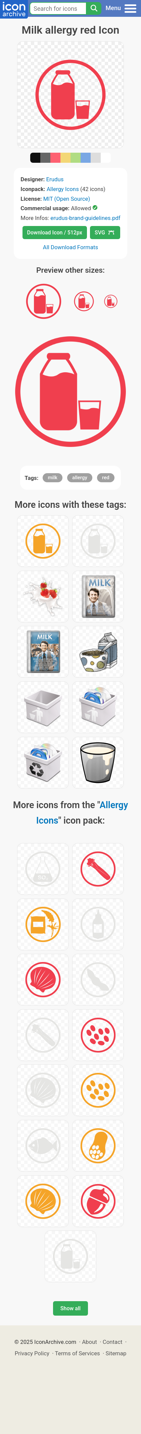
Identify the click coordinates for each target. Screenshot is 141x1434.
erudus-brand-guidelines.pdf (85, 218)
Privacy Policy (32, 1353)
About (89, 1341)
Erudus (54, 179)
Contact (113, 1341)
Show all (70, 1308)
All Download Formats (70, 247)
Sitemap (116, 1353)
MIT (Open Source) (66, 198)
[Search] (93, 8)
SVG (104, 232)
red (105, 478)
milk (52, 478)
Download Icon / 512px (54, 232)
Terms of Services (77, 1353)
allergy (79, 478)
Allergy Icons (63, 189)
